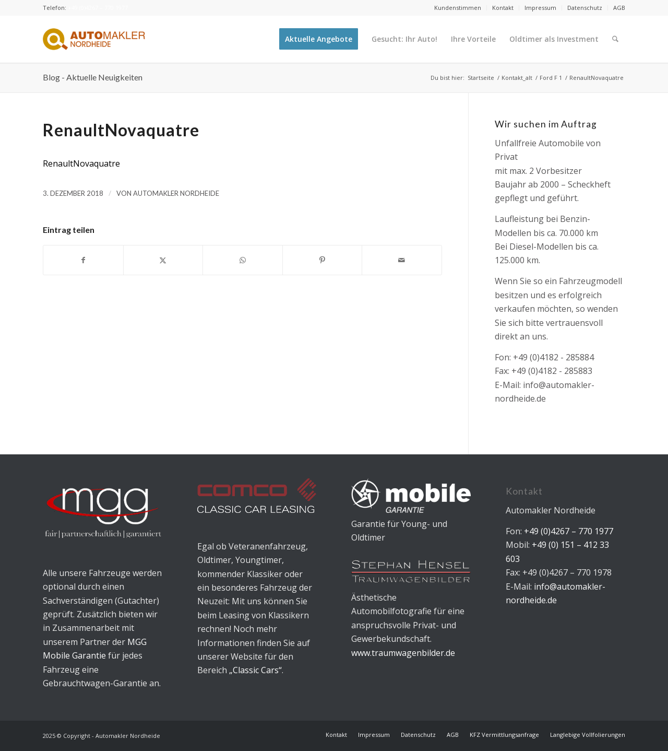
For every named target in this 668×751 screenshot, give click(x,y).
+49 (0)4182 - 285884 (553, 357)
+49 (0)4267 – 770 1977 (98, 7)
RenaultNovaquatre (81, 163)
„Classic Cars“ (255, 670)
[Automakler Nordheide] (94, 39)
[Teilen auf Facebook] (83, 260)
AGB (619, 7)
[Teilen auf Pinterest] (322, 260)
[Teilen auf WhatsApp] (242, 260)
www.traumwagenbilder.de (403, 653)
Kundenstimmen (457, 7)
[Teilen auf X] (163, 260)
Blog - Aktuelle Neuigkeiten (92, 77)
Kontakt (503, 7)
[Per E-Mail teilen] (402, 260)
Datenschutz (584, 7)
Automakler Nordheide (176, 193)
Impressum (540, 7)
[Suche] (615, 39)
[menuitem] (458, 7)
